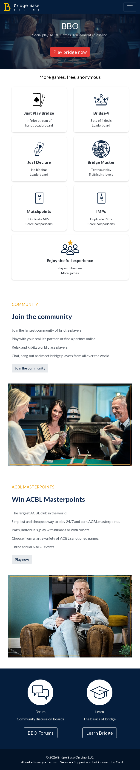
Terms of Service (59, 762)
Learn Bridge (99, 733)
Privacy (38, 762)
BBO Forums (41, 733)
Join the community (30, 368)
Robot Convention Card (106, 762)
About (25, 762)
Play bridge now (70, 52)
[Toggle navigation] (129, 7)
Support (80, 762)
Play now (22, 559)
